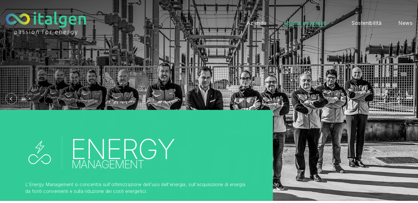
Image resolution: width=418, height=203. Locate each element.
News (405, 23)
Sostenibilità (366, 23)
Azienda (257, 23)
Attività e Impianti (305, 23)
